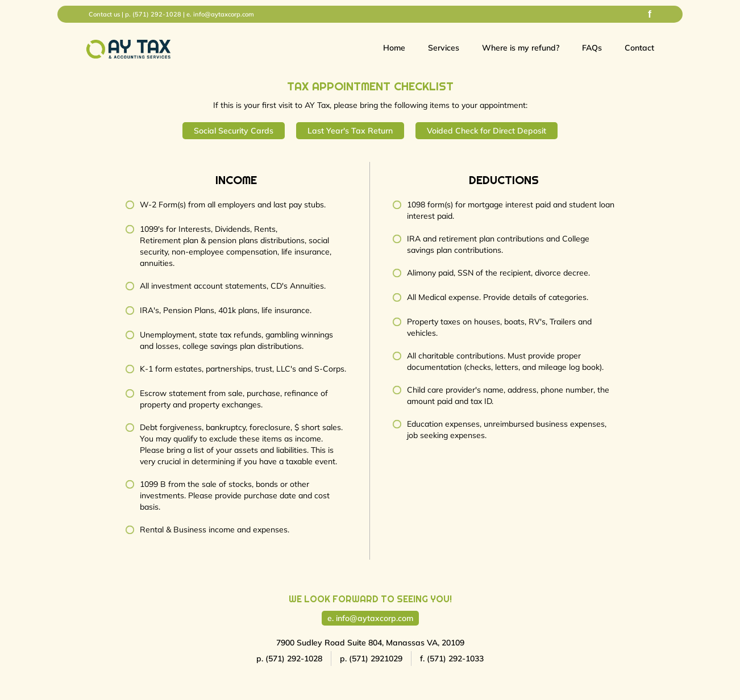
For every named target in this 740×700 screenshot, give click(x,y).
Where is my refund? (520, 47)
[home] (128, 49)
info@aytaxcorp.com (223, 14)
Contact (639, 47)
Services (443, 47)
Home (394, 47)
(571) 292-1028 (156, 14)
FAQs (592, 47)
